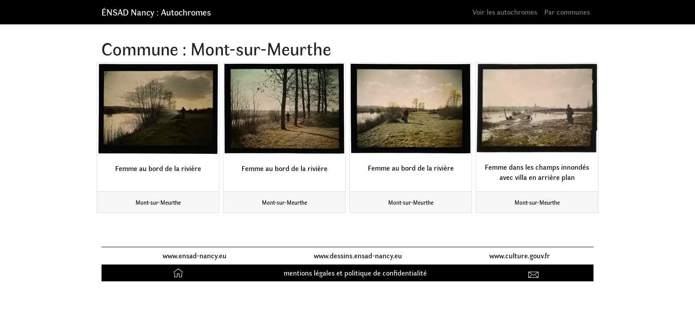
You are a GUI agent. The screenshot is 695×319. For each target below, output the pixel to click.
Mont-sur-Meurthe (158, 202)
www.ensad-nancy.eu (194, 255)
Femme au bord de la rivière (158, 168)
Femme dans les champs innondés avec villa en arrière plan (537, 172)
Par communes (567, 11)
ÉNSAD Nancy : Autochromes (156, 12)
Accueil (179, 272)
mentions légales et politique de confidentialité (355, 272)
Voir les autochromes (504, 11)
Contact (535, 272)
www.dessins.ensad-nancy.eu (358, 255)
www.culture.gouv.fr (519, 255)
